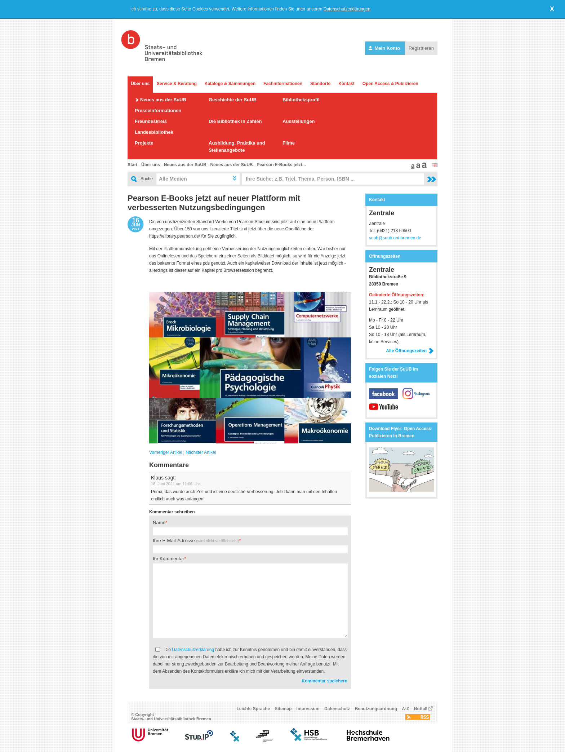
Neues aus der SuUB (163, 99)
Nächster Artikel (201, 452)
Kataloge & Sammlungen (230, 83)
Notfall (420, 708)
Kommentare (169, 465)
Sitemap (283, 708)
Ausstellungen (298, 121)
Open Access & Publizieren (390, 83)
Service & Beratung (177, 83)
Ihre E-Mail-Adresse (196, 540)
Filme (288, 143)
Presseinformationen (158, 110)
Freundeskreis (151, 121)
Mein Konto (385, 48)
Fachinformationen (282, 83)
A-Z (405, 708)
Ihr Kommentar (168, 558)
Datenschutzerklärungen (347, 9)
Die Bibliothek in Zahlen (235, 121)
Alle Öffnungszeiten (410, 350)
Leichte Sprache (253, 708)
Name (159, 522)
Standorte (320, 83)
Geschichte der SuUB (233, 99)
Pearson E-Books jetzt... (281, 164)
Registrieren (421, 48)
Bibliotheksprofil (301, 99)
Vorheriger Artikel (165, 452)
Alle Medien (173, 179)
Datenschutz (337, 708)
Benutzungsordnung (376, 708)
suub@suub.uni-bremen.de (395, 237)
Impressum (308, 708)
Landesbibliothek (154, 132)
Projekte (144, 143)
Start (132, 164)
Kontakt (346, 83)
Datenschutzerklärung (193, 649)
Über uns (140, 83)
